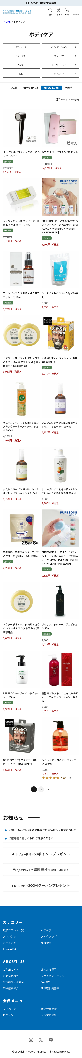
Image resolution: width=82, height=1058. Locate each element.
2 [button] (41, 789)
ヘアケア (46, 930)
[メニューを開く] (76, 10)
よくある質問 (49, 969)
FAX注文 (45, 982)
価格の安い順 (30, 87)
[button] (48, 790)
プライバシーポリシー (54, 976)
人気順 (13, 87)
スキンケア (9, 936)
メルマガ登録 (49, 1015)
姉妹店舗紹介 (11, 988)
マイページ (9, 1009)
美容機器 (46, 943)
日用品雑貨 (9, 949)
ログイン (8, 1015)
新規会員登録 (49, 1009)
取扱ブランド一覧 (13, 930)
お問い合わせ (11, 976)
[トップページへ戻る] (17, 12)
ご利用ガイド (11, 969)
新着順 (68, 87)
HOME (7, 21)
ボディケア (9, 943)
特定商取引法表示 (13, 982)
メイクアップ (49, 936)
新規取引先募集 (50, 988)
